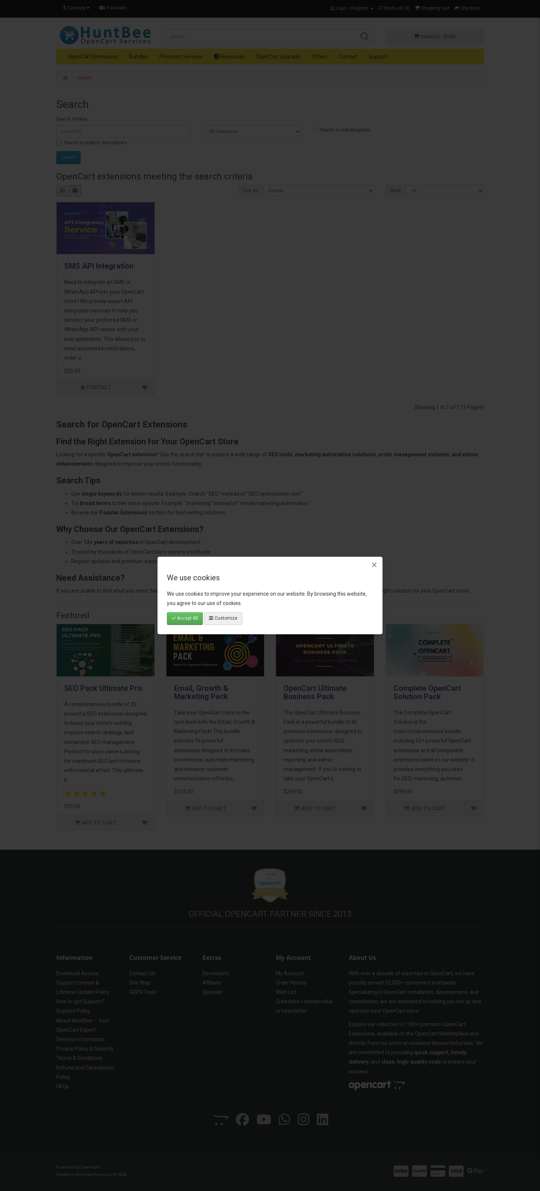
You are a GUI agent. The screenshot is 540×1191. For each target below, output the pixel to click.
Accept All (185, 618)
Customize (223, 618)
